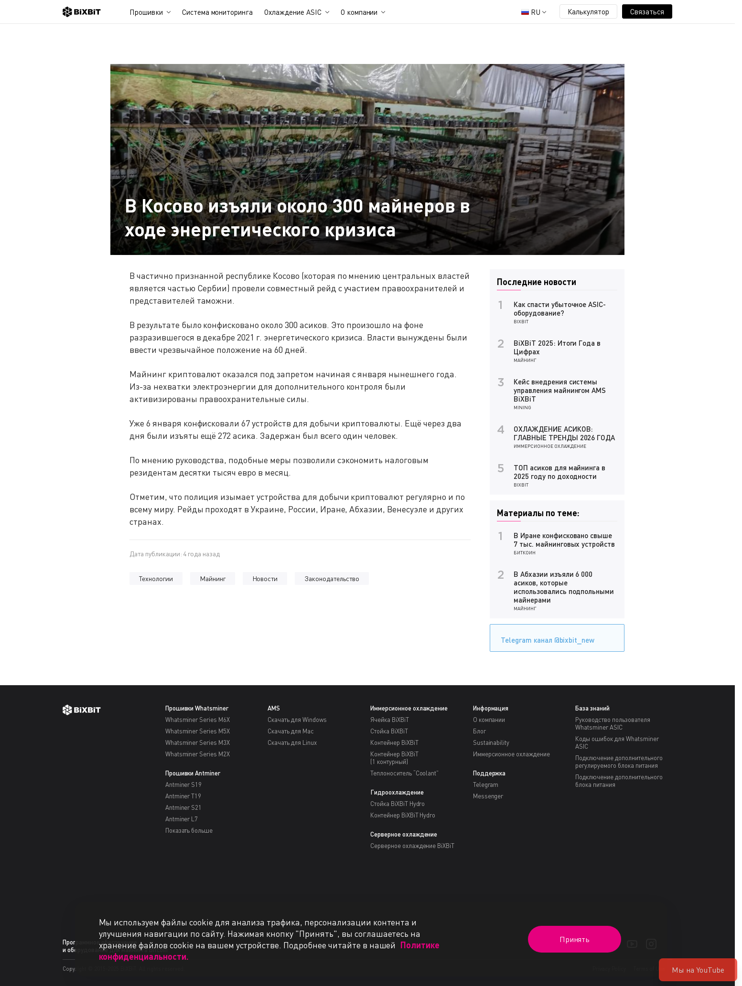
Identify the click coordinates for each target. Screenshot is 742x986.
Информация (491, 708)
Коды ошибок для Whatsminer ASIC (616, 742)
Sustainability (491, 742)
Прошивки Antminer (193, 773)
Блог (479, 731)
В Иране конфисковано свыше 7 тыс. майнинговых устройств (564, 539)
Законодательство (331, 578)
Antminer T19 (183, 796)
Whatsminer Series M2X (197, 754)
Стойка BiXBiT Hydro (397, 803)
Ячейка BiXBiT (389, 719)
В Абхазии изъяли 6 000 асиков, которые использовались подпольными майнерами (564, 587)
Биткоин (525, 552)
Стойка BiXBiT (389, 731)
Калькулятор (589, 11)
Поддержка (489, 773)
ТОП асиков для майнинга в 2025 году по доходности (559, 471)
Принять (574, 939)
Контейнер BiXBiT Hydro (402, 815)
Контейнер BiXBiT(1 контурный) (394, 757)
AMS (274, 708)
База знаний (592, 708)
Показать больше (189, 830)
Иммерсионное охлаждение (550, 446)
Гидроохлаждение (397, 792)
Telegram (486, 784)
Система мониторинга (217, 12)
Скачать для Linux (292, 742)
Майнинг (213, 578)
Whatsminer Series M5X (197, 731)
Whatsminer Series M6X (197, 719)
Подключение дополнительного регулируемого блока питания (618, 761)
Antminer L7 (181, 819)
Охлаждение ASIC (293, 12)
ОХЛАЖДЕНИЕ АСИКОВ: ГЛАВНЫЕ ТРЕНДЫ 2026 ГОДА (564, 433)
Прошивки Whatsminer (196, 708)
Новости (265, 578)
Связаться (647, 11)
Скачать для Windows (297, 719)
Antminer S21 (183, 807)
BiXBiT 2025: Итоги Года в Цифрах (557, 347)
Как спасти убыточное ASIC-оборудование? (560, 308)
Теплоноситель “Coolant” (404, 773)
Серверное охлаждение (403, 834)
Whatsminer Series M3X (197, 742)
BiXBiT (521, 321)
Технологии (156, 578)
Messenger (488, 796)
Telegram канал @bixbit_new (545, 636)
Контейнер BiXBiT (394, 742)
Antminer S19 (183, 784)
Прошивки (146, 12)
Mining (522, 407)
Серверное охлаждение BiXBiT (412, 845)
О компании (359, 12)
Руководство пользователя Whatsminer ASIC (612, 723)
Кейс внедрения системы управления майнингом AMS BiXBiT (560, 390)
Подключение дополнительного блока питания (618, 780)
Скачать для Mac (291, 731)
